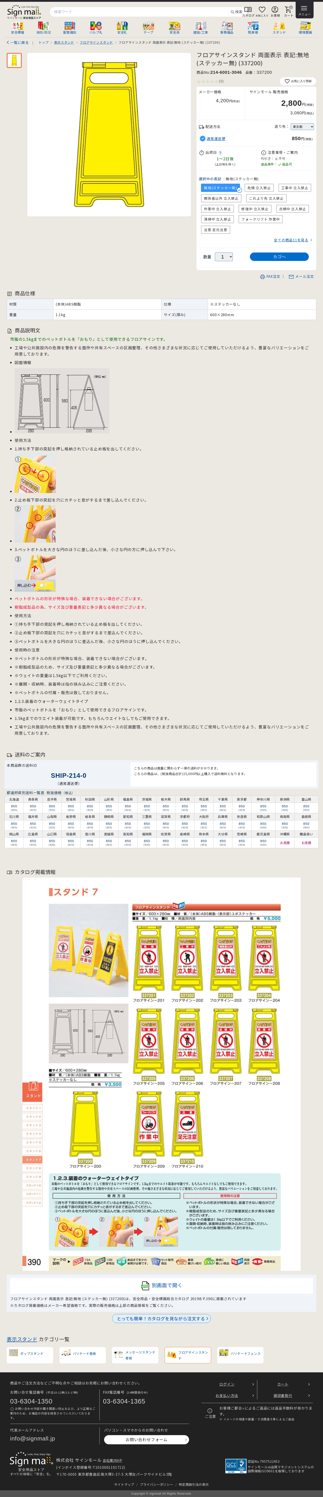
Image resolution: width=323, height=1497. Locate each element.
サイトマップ (124, 1484)
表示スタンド (22, 1339)
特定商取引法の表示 (194, 1484)
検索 (236, 12)
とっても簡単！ (161, 1318)
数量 (207, 256)
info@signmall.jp (32, 1438)
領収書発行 (282, 1395)
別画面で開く (162, 1286)
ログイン (226, 1384)
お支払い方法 (227, 1395)
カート (282, 1384)
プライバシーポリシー (156, 1484)
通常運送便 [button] (216, 139)
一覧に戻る (19, 42)
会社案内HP (112, 1460)
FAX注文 (270, 276)
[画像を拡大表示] (109, 134)
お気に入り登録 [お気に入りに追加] (298, 81)
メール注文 (301, 276)
